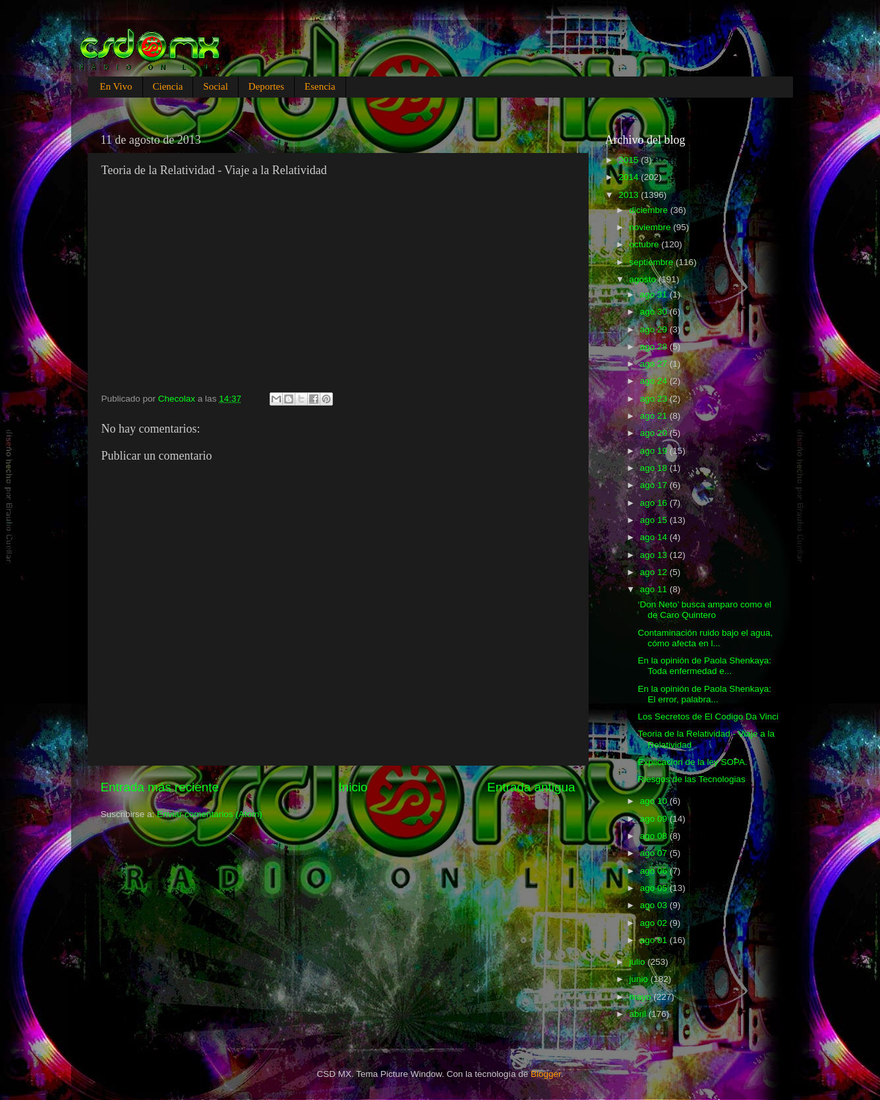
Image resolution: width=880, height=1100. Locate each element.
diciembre (650, 210)
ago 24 (655, 381)
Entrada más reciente (160, 787)
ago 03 (655, 905)
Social (215, 86)
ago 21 (655, 416)
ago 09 (655, 819)
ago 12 (655, 572)
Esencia (320, 86)
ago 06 (655, 871)
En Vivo (116, 86)
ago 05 (655, 888)
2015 (629, 160)
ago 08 (655, 836)
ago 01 (655, 940)
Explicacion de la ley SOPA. (692, 762)
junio (640, 979)
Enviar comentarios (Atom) (209, 814)
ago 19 (655, 451)
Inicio (353, 787)
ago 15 (655, 520)
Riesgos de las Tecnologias (691, 779)
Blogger (546, 1074)
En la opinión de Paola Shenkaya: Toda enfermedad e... (704, 666)
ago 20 (655, 433)
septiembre (653, 262)
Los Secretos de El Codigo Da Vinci (707, 716)
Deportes (266, 86)
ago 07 (655, 853)
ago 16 (655, 503)
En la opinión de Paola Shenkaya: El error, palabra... (704, 694)
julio (639, 962)
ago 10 (655, 801)
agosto (644, 279)
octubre (646, 244)
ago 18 (655, 468)
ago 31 (655, 294)
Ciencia (168, 86)
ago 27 (655, 364)
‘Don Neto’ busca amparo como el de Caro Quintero (704, 609)
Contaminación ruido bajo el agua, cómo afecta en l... (705, 638)
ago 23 (655, 399)
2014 (629, 177)
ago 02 (655, 923)
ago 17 (655, 485)
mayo (642, 997)
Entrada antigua (531, 787)
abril (639, 1014)
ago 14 (655, 537)
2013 (629, 195)
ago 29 (655, 329)
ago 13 (655, 555)
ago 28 (655, 346)
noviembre (652, 227)
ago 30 (655, 312)
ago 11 (655, 589)
